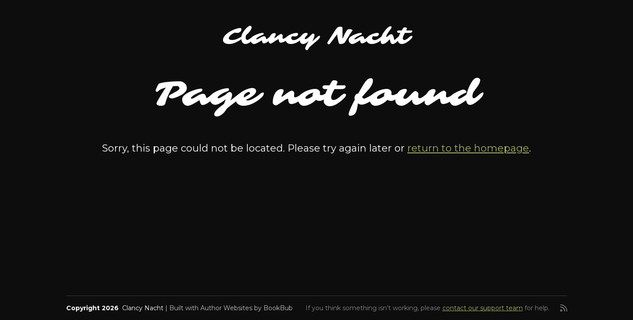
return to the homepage (468, 148)
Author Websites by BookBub (246, 308)
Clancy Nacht (316, 36)
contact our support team (482, 308)
